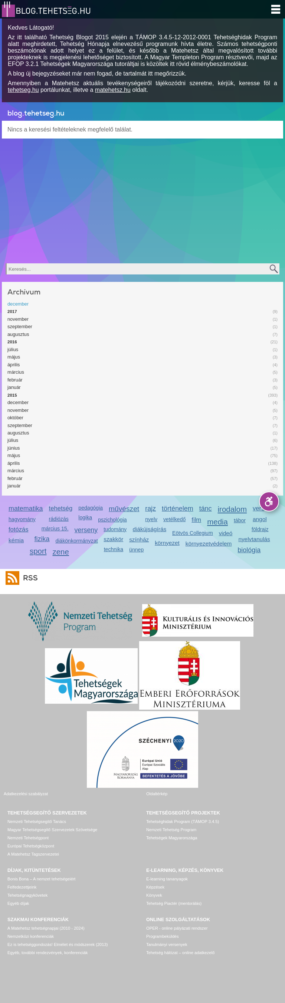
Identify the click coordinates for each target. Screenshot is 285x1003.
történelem (177, 508)
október (15, 417)
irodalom (232, 509)
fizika (42, 539)
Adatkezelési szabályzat (26, 794)
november (18, 319)
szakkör (113, 539)
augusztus (18, 334)
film (196, 519)
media (217, 521)
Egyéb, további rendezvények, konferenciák (47, 952)
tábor (240, 520)
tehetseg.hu (23, 90)
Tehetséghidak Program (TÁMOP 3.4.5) (182, 821)
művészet (124, 509)
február (15, 380)
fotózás (19, 529)
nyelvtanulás (254, 539)
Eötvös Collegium (192, 533)
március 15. (55, 529)
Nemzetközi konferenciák (30, 936)
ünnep (136, 550)
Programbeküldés (162, 936)
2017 (12, 311)
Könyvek (154, 895)
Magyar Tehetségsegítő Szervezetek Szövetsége (52, 829)
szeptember (19, 326)
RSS (28, 578)
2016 (12, 342)
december (18, 304)
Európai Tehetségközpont (30, 846)
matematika (26, 508)
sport (38, 551)
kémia (16, 540)
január (14, 387)
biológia (249, 550)
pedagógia (90, 508)
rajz (150, 508)
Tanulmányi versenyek (166, 944)
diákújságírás (150, 529)
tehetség (61, 508)
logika (85, 517)
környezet (167, 543)
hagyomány (22, 519)
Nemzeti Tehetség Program (171, 829)
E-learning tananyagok (167, 879)
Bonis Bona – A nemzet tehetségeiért (41, 879)
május (13, 357)
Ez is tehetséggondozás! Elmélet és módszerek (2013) (57, 944)
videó (226, 533)
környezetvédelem (209, 543)
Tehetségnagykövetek (27, 895)
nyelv (151, 519)
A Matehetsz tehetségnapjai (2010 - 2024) (46, 928)
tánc (205, 508)
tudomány (115, 529)
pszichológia (112, 520)
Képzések (155, 887)
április (13, 364)
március (15, 372)
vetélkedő (174, 519)
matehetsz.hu (113, 90)
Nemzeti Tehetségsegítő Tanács (36, 821)
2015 (12, 395)
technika (113, 549)
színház (139, 539)
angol (260, 519)
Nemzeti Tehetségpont (28, 838)
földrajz (260, 529)
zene (61, 551)
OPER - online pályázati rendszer (176, 928)
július (12, 349)
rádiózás (59, 519)
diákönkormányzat (76, 541)
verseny (86, 530)
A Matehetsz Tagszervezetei (33, 854)
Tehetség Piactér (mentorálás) (174, 903)
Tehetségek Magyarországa (171, 838)
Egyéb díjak (18, 903)
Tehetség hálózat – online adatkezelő (180, 952)
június (13, 448)
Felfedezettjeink (21, 887)
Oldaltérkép (156, 794)
